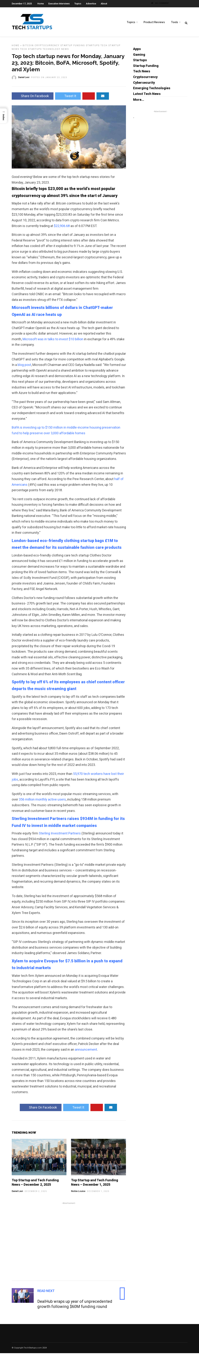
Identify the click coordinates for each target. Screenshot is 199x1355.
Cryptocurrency (47, 47)
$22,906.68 (62, 228)
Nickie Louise (78, 1193)
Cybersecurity (144, 84)
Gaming (139, 56)
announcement (86, 1051)
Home (40, 3)
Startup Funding (72, 47)
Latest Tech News (147, 95)
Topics (77, 3)
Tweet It (68, 98)
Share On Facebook (32, 98)
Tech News (141, 73)
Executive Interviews (59, 3)
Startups (93, 47)
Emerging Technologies (151, 90)
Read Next (46, 1293)
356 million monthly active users (42, 801)
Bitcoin (28, 47)
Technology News (56, 51)
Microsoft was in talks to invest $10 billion (53, 341)
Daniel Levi (17, 1193)
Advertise (91, 3)
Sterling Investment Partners (60, 835)
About (104, 3)
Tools (174, 22)
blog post (24, 366)
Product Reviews (154, 22)
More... (138, 101)
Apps (137, 51)
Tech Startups (31, 51)
